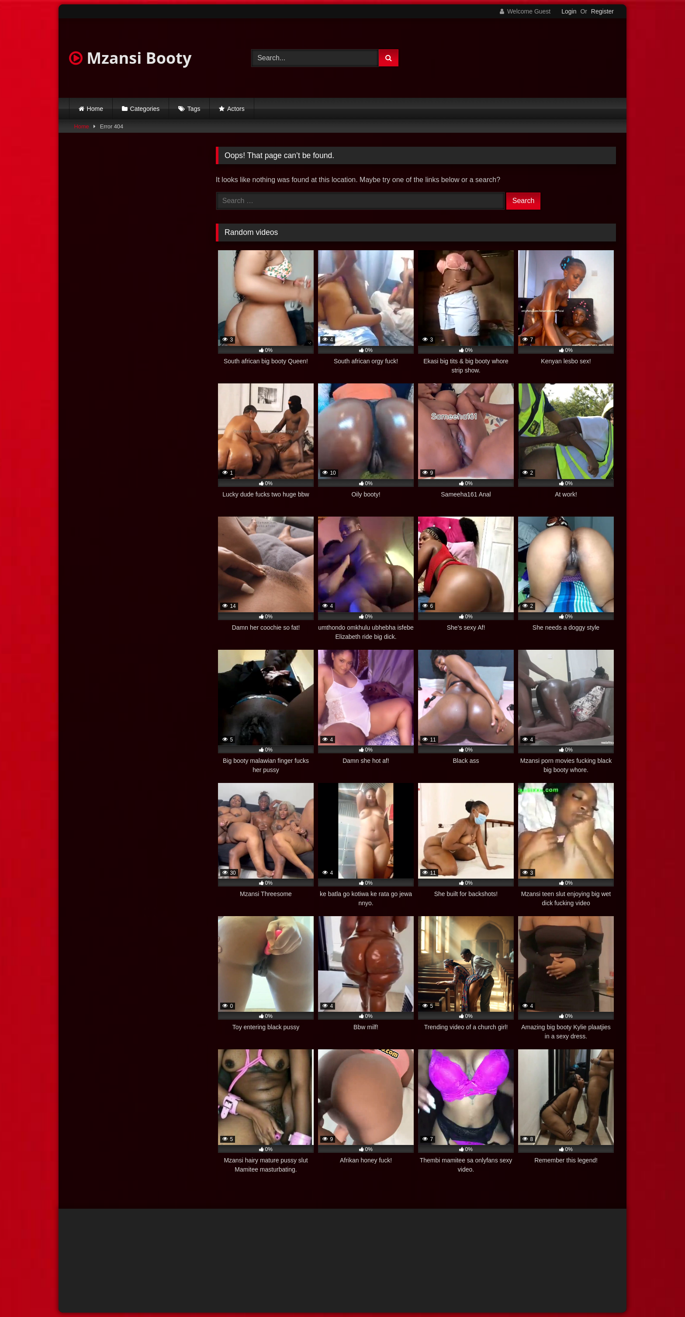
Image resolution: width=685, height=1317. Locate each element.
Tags (194, 108)
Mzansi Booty (130, 58)
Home (95, 108)
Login (568, 11)
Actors (236, 108)
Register (602, 11)
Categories (145, 108)
